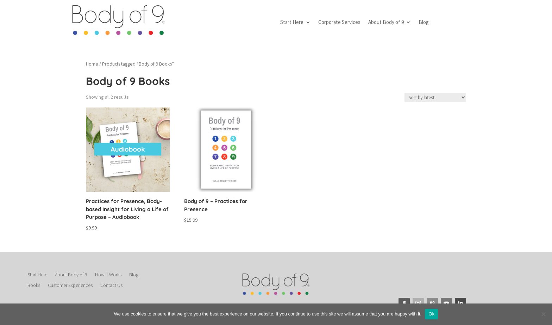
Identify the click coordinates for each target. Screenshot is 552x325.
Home (92, 64)
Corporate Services (339, 22)
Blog (424, 22)
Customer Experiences (70, 285)
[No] (543, 314)
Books (33, 285)
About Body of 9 (386, 22)
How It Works (108, 275)
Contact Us (111, 285)
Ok (431, 314)
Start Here (291, 22)
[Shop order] (435, 97)
